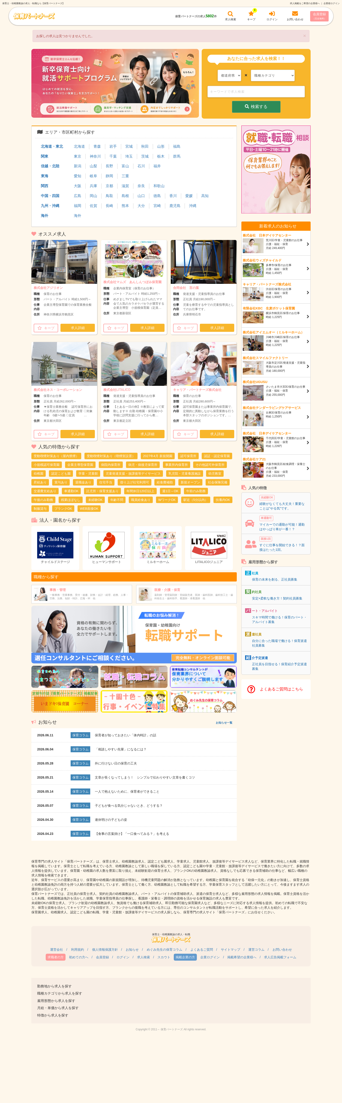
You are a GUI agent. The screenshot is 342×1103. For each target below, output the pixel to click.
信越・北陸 (50, 166)
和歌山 (159, 186)
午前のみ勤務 (196, 491)
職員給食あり (140, 500)
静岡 (109, 176)
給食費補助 (165, 482)
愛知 (77, 176)
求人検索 (143, 957)
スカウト (163, 957)
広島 (77, 196)
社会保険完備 (217, 482)
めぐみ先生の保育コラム (164, 949)
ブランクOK (63, 508)
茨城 (145, 156)
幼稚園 (38, 473)
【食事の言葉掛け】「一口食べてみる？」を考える (132, 834)
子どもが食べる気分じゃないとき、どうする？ (129, 805)
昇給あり (40, 482)
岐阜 (93, 176)
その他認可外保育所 (210, 465)
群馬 (176, 156)
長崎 (109, 206)
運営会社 (56, 949)
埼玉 (129, 156)
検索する (256, 106)
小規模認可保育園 (47, 465)
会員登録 (319, 16)
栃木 (161, 156)
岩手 (113, 146)
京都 (109, 186)
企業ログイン (210, 957)
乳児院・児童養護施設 (184, 473)
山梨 (93, 166)
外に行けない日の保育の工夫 (116, 763)
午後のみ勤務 (43, 500)
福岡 (77, 206)
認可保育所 (188, 456)
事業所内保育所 (176, 465)
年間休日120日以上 (140, 491)
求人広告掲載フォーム (280, 957)
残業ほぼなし (70, 500)
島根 (125, 196)
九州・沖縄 (50, 206)
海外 (44, 216)
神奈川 (95, 156)
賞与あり (60, 482)
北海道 (79, 146)
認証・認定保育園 (217, 456)
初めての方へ (78, 957)
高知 (205, 196)
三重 (125, 176)
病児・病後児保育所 (142, 465)
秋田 (145, 146)
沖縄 (192, 206)
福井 (157, 166)
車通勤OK (71, 491)
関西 (44, 186)
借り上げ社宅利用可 (134, 482)
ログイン (123, 957)
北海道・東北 (52, 146)
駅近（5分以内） (195, 500)
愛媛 (189, 196)
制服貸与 (40, 508)
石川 (141, 166)
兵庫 (93, 186)
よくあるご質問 (201, 949)
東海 (44, 176)
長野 (109, 166)
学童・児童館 (88, 473)
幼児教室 (214, 473)
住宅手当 (105, 482)
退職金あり (83, 482)
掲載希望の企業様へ (241, 957)
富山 (125, 166)
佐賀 (93, 206)
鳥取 (109, 196)
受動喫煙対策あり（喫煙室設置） (111, 456)
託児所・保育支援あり (102, 491)
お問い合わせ (282, 949)
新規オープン (190, 482)
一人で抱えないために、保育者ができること (127, 791)
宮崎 (157, 206)
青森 (97, 146)
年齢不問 (116, 500)
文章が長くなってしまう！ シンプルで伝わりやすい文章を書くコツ (145, 777)
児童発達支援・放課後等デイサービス (133, 473)
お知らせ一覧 (224, 722)
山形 (161, 146)
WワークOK (167, 500)
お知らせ (132, 949)
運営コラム (256, 949)
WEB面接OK (89, 508)
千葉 (113, 156)
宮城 (129, 146)
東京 (77, 156)
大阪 (77, 186)
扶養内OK (223, 500)
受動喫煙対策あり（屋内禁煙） (56, 456)
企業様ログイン (332, 3)
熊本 (125, 206)
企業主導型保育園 (80, 465)
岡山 (93, 196)
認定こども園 (61, 473)
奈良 (141, 186)
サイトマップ (230, 949)
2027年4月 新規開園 (157, 456)
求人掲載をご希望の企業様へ (305, 3)
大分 (141, 206)
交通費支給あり (45, 491)
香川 (173, 196)
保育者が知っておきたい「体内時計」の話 (125, 735)
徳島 (157, 196)
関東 (44, 156)
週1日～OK (170, 491)
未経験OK (95, 500)
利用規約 (77, 949)
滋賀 (125, 186)
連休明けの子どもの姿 (111, 819)
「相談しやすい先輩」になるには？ (121, 749)
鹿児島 (174, 206)
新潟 (77, 166)
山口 (141, 196)
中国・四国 (50, 196)
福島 (176, 146)
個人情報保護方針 (105, 949)
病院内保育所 (110, 465)
